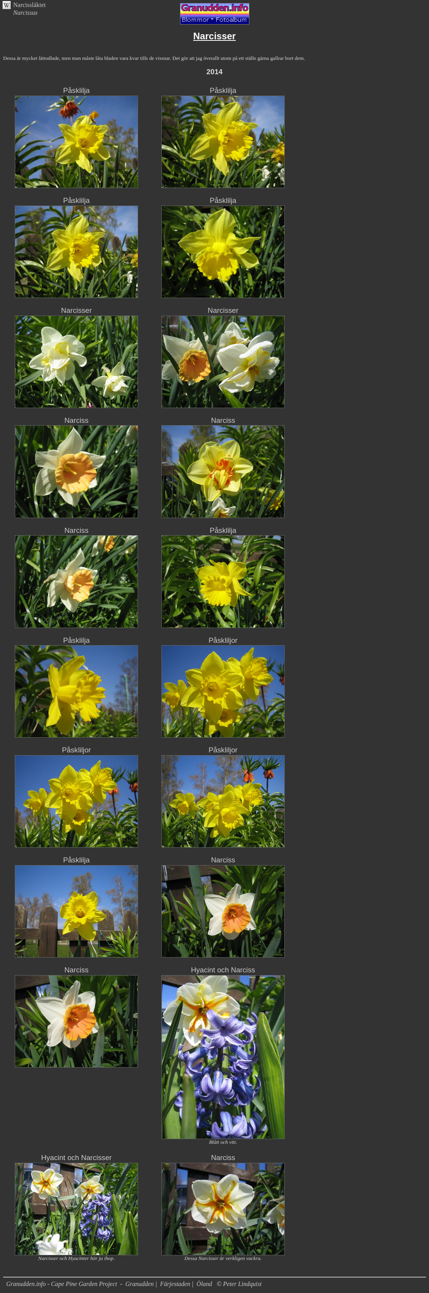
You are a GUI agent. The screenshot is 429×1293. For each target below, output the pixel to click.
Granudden (139, 1284)
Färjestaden (175, 1284)
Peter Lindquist (242, 1284)
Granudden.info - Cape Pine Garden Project (62, 1284)
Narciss (76, 420)
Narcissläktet (29, 5)
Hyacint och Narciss (223, 970)
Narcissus (25, 12)
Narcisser (76, 310)
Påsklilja (76, 90)
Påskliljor (223, 640)
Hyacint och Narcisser (76, 1157)
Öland (204, 1284)
